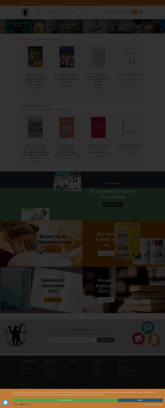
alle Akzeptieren (65, 400)
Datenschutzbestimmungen (156, 404)
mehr (140, 400)
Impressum (146, 404)
